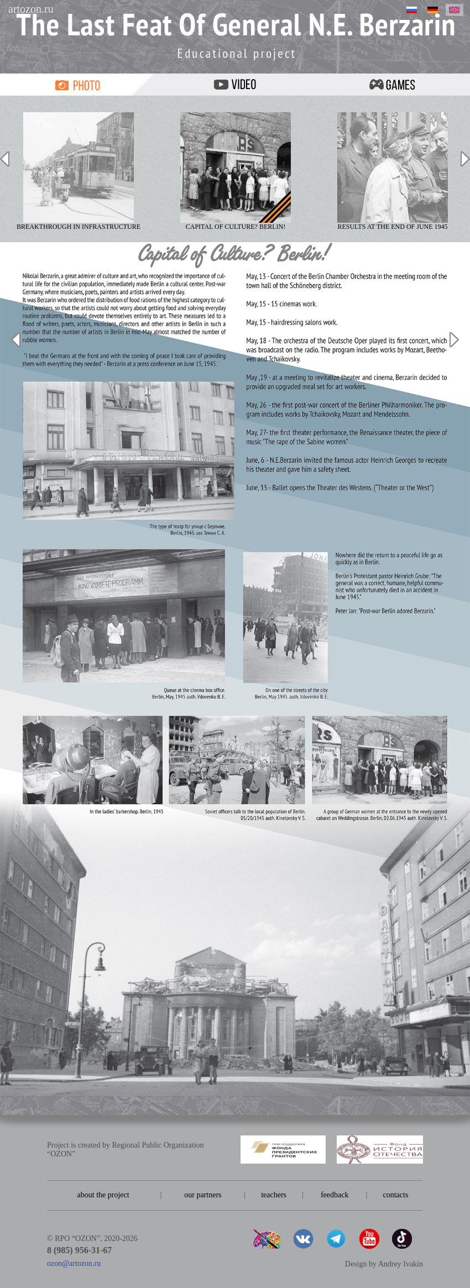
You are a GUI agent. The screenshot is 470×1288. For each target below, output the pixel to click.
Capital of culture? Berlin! (235, 171)
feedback (335, 1195)
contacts (395, 1195)
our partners (202, 1195)
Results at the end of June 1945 (392, 171)
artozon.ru (31, 9)
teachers (273, 1195)
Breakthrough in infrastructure (78, 171)
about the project (103, 1195)
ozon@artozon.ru (74, 1263)
